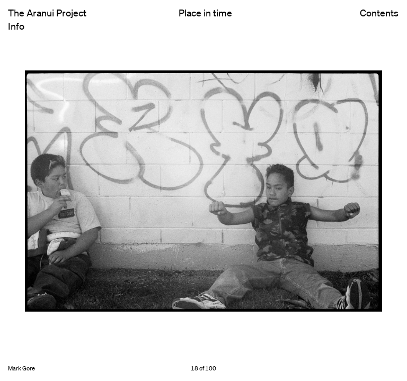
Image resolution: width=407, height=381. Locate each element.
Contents (379, 21)
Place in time (205, 12)
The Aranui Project (47, 12)
